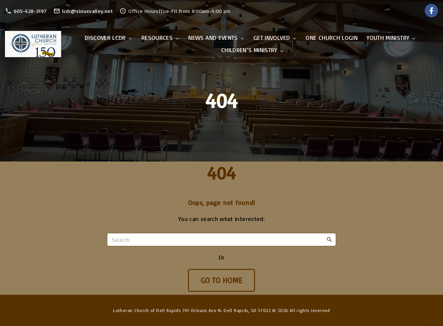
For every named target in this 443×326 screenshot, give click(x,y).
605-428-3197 (30, 11)
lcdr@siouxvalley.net (87, 11)
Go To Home (222, 280)
